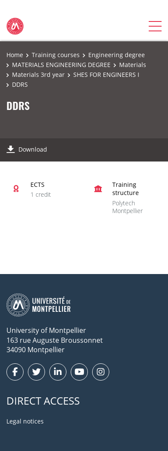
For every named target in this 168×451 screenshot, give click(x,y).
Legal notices (25, 421)
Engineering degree (116, 55)
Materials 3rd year (38, 74)
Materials (132, 65)
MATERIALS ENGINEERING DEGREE (61, 65)
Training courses (56, 55)
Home (14, 55)
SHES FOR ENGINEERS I (106, 74)
